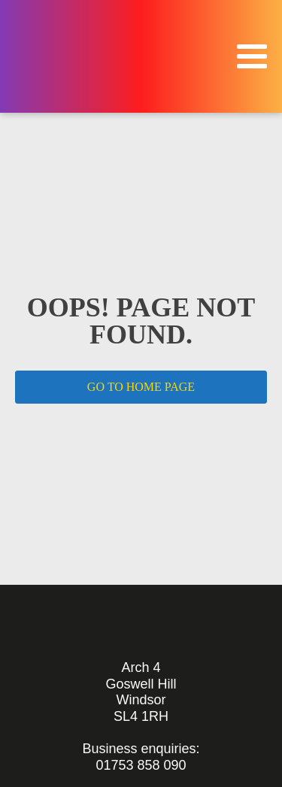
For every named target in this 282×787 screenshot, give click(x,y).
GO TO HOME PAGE (141, 386)
